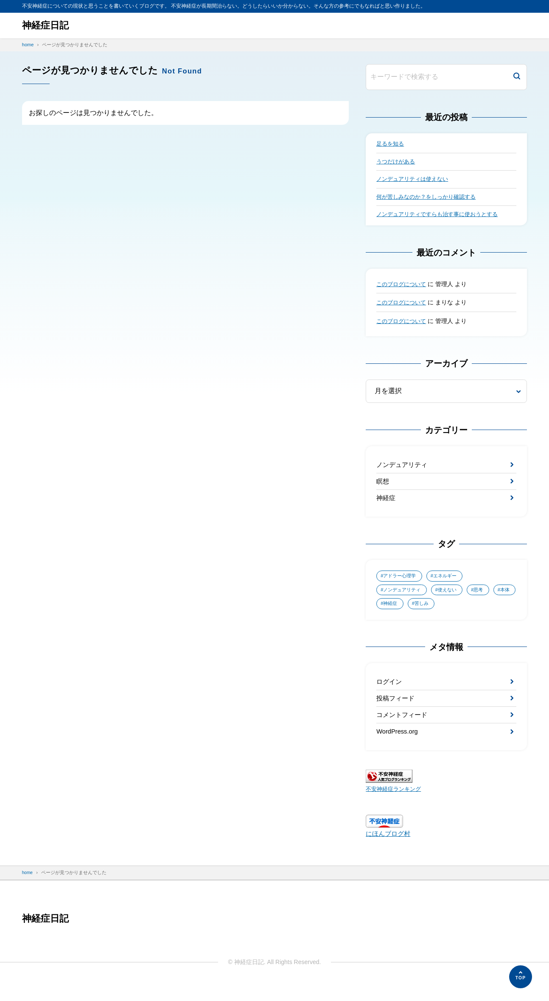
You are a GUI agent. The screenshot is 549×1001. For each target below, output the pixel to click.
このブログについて (403, 287)
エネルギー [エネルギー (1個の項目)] (450, 585)
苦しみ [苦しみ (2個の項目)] (453, 614)
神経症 (386, 505)
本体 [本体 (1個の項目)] (389, 614)
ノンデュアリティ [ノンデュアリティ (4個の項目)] (404, 599)
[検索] (517, 77)
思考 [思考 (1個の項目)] (487, 599)
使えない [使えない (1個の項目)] (453, 599)
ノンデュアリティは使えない (415, 181)
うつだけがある (397, 163)
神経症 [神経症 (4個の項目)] (420, 614)
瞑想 (383, 487)
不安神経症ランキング (395, 805)
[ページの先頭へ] (520, 976)
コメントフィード (403, 729)
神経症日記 (47, 25)
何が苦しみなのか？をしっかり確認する (429, 199)
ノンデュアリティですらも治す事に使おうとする (441, 218)
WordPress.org (398, 747)
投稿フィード (396, 711)
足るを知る (391, 144)
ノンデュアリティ (403, 468)
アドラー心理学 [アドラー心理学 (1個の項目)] (402, 585)
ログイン (389, 693)
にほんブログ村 (389, 850)
